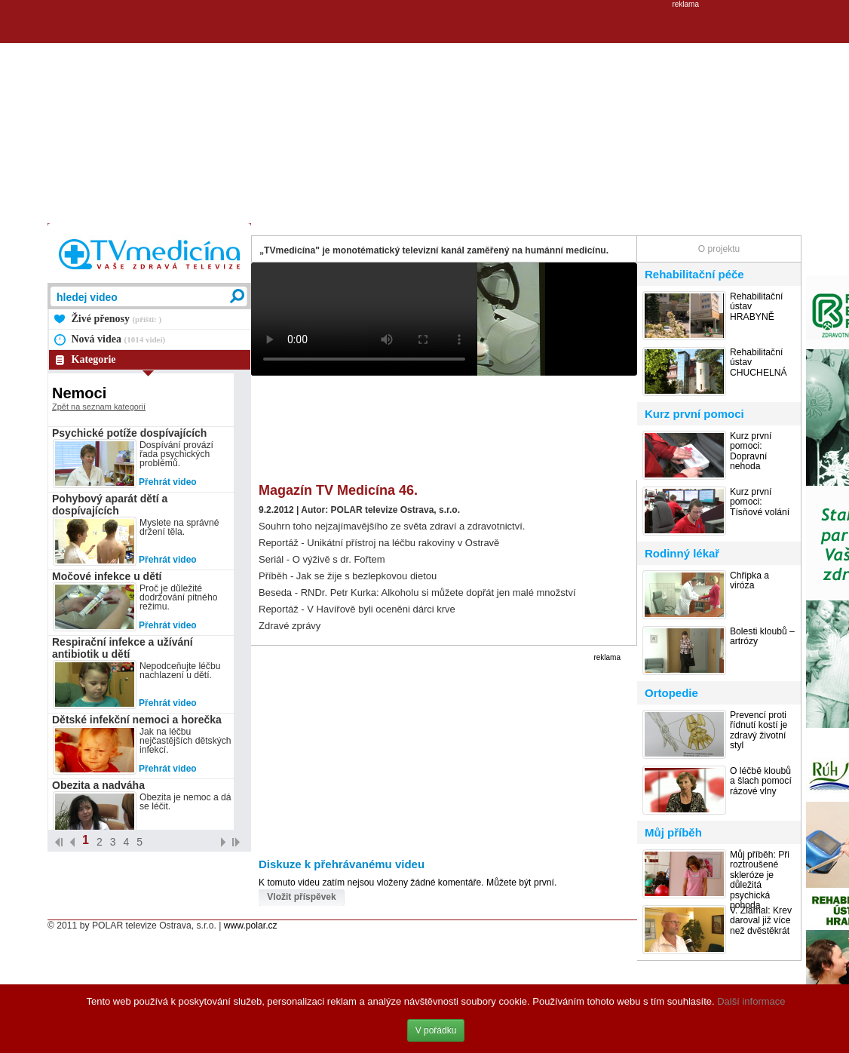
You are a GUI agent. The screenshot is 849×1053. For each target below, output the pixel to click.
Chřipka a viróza (749, 581)
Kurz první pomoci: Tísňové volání (759, 502)
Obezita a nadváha (98, 785)
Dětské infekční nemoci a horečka (137, 720)
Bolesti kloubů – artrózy (762, 636)
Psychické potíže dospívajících (129, 433)
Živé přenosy (117, 318)
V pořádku (436, 1030)
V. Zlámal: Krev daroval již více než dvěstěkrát (761, 921)
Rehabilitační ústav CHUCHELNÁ (758, 363)
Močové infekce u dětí (106, 576)
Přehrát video (168, 482)
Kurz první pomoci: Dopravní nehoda (750, 451)
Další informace (751, 1001)
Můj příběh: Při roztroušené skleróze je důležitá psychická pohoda (759, 880)
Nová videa (119, 339)
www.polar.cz (250, 925)
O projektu (719, 249)
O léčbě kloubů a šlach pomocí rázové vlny (761, 781)
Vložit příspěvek (301, 897)
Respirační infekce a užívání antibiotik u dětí (122, 648)
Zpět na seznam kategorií (99, 406)
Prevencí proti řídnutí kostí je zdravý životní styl (758, 731)
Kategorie (94, 359)
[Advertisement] (424, 114)
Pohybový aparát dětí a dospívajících (109, 505)
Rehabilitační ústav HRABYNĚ (756, 307)
